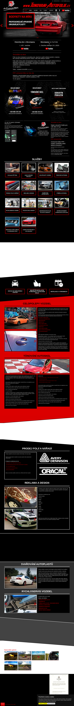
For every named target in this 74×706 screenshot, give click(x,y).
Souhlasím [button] (40, 703)
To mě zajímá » (17, 67)
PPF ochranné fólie (56, 139)
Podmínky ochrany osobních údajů (9, 704)
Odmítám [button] (45, 703)
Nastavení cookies (3, 704)
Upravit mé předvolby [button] (51, 703)
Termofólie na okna (19, 54)
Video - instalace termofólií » (22, 69)
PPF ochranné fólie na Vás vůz (23, 73)
